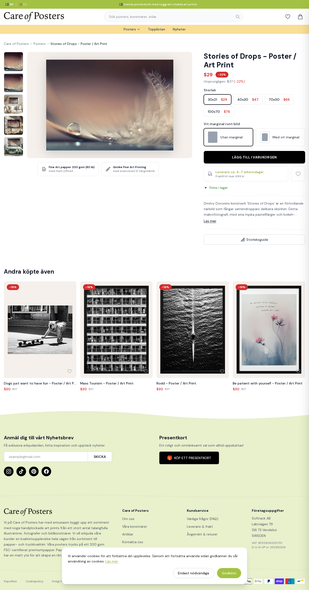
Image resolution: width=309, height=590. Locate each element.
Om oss (128, 519)
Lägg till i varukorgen (254, 157)
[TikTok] (21, 471)
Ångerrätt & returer (202, 534)
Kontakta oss (132, 542)
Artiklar (127, 534)
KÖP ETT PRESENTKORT (189, 458)
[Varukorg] (300, 16)
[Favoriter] (288, 16)
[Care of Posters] (57, 512)
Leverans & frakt (200, 526)
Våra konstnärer (134, 526)
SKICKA (100, 457)
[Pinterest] (34, 471)
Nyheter (179, 29)
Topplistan (156, 29)
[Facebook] (46, 471)
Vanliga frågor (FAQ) (202, 519)
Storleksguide (254, 239)
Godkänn (229, 575)
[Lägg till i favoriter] (298, 173)
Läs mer (210, 221)
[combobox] (173, 17)
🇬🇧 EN (23, 4)
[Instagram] (9, 471)
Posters (132, 29)
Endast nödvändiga (193, 575)
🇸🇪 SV (9, 4)
